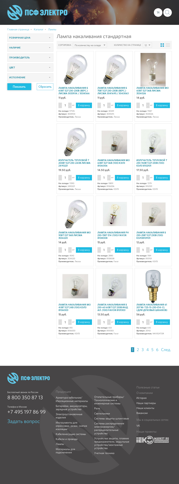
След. (166, 349)
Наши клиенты (145, 408)
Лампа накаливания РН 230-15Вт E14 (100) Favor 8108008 (113, 235)
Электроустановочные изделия (69, 416)
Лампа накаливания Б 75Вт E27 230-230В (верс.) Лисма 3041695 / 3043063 (113, 90)
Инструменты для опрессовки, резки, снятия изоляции (71, 426)
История (141, 398)
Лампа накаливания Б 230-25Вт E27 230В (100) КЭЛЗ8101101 (151, 235)
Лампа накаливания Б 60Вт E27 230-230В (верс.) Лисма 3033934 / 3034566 (74, 90)
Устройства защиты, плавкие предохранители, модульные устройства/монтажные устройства (111, 443)
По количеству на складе (88, 45)
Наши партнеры (146, 403)
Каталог (102, 12)
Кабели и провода (66, 439)
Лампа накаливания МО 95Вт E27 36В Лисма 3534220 (74, 235)
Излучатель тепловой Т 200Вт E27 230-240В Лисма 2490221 (74, 163)
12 (146, 45)
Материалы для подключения (65, 451)
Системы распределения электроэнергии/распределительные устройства (109, 428)
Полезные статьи (148, 387)
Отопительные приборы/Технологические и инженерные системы (109, 400)
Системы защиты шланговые (111, 418)
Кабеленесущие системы (71, 434)
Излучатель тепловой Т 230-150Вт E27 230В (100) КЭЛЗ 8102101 (151, 163)
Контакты (145, 12)
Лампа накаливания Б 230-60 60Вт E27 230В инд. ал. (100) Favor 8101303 (112, 307)
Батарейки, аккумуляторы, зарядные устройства (72, 407)
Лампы (60, 444)
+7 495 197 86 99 (26, 411)
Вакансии (142, 413)
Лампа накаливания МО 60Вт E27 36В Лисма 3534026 (152, 90)
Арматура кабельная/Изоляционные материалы (72, 399)
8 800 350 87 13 (25, 397)
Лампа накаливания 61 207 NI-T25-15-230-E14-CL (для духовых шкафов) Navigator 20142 (151, 308)
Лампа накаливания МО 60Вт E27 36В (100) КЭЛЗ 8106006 (113, 163)
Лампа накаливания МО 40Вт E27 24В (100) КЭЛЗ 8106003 (74, 307)
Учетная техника (104, 453)
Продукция (63, 392)
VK (138, 425)
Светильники (102, 413)
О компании (86, 12)
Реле (97, 408)
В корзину (84, 105)
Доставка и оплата (123, 12)
